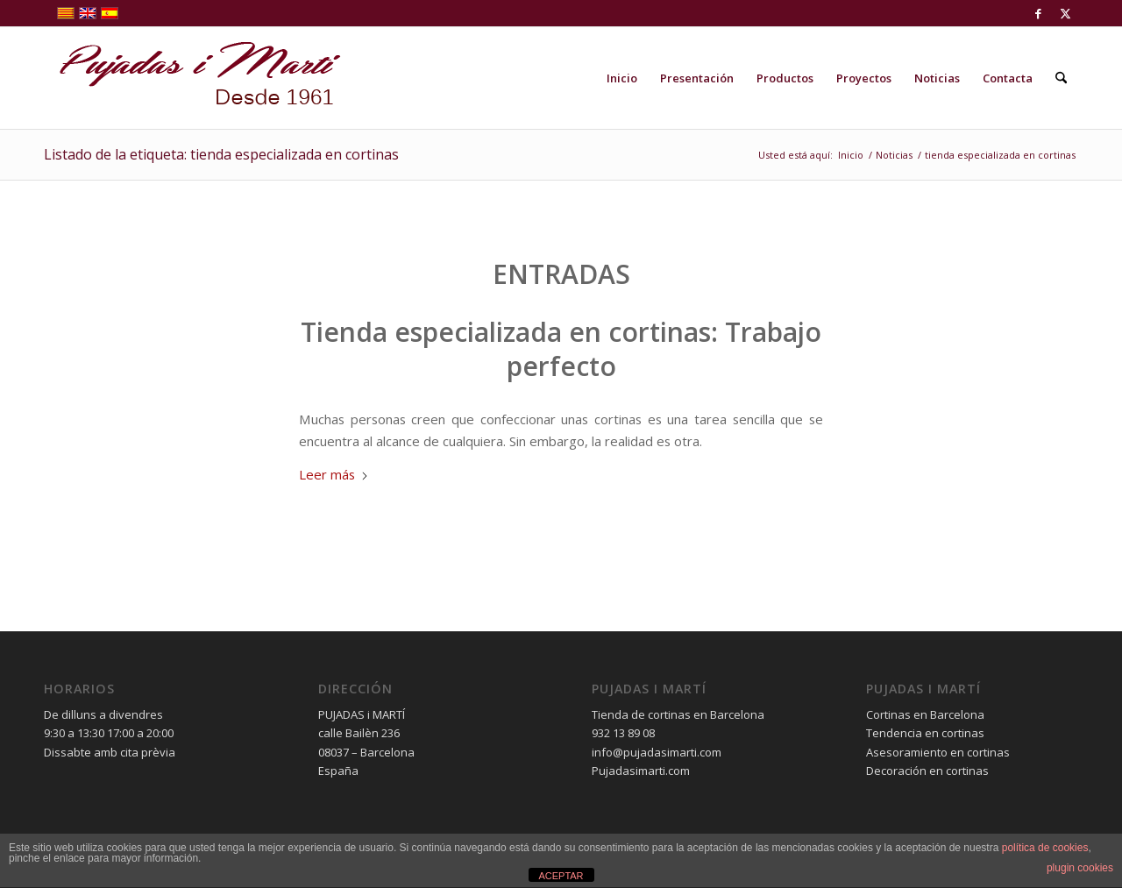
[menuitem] (622, 78)
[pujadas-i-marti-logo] (193, 78)
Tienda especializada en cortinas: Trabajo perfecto (561, 349)
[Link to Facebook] (1038, 13)
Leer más (334, 474)
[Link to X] (1065, 13)
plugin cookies (1080, 868)
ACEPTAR (560, 875)
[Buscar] (1061, 78)
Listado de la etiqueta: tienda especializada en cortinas (221, 154)
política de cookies (1045, 848)
